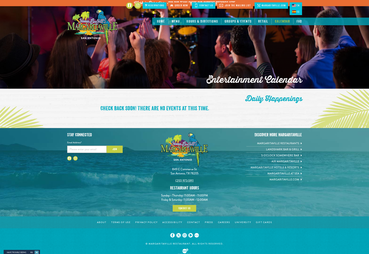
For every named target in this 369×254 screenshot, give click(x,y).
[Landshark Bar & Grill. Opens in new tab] (274, 149)
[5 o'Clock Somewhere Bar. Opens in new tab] (274, 155)
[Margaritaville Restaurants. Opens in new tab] (274, 143)
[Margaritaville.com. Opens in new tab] (274, 179)
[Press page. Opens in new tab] (209, 222)
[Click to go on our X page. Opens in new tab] (178, 235)
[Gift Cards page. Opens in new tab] (263, 222)
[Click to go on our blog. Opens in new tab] (196, 235)
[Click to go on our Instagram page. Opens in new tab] (184, 235)
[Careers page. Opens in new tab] (224, 222)
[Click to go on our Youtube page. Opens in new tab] (190, 235)
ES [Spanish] (295, 12)
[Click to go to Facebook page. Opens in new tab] (129, 5)
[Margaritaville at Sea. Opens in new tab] (274, 173)
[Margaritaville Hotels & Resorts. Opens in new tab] (274, 167)
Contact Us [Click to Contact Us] (203, 5)
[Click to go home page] (92, 27)
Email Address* (74, 142)
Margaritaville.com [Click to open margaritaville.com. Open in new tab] (271, 5)
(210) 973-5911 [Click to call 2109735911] (184, 180)
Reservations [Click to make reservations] (154, 5)
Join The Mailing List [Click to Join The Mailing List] (235, 5)
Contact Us (184, 208)
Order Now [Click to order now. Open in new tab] (179, 5)
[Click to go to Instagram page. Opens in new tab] (137, 5)
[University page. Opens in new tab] (242, 222)
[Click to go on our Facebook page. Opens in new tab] (172, 235)
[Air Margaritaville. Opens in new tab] (274, 161)
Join (114, 149)
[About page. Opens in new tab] (102, 222)
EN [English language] (295, 5)
